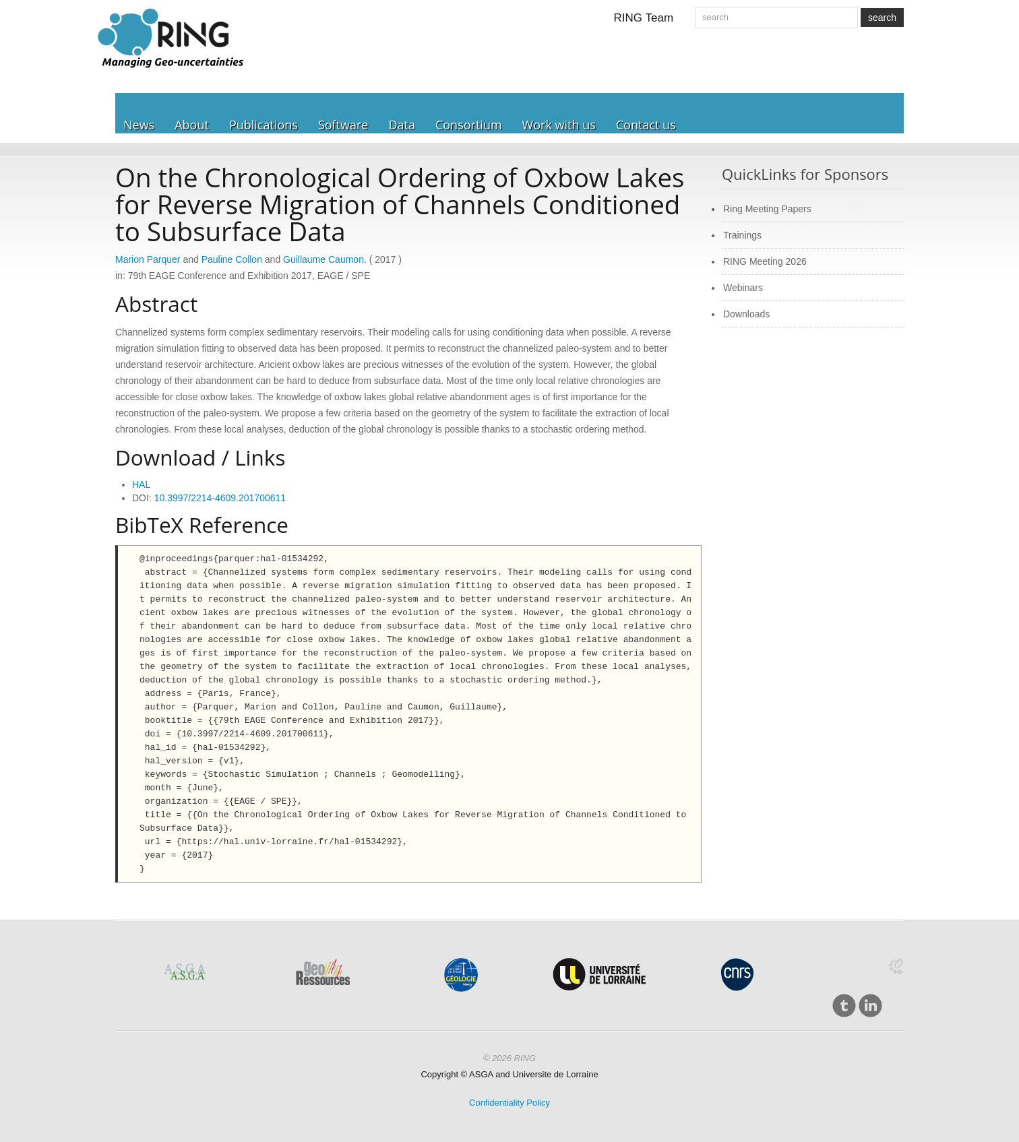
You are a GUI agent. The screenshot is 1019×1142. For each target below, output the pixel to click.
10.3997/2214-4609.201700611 (220, 498)
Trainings (742, 235)
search (882, 17)
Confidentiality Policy (509, 1103)
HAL (141, 484)
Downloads (746, 314)
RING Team (644, 17)
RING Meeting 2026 (765, 261)
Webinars (743, 287)
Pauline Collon (232, 259)
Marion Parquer (148, 259)
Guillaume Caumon (323, 259)
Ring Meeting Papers (767, 208)
